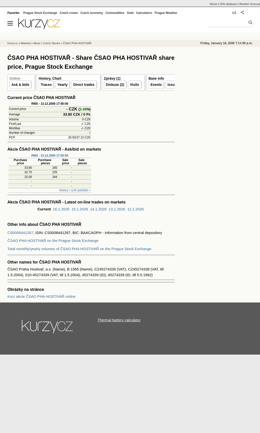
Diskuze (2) (115, 85)
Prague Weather (166, 13)
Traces (46, 85)
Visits (134, 85)
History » (65, 190)
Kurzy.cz (12, 43)
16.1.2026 (61, 209)
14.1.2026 (98, 209)
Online (14, 78)
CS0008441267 (20, 233)
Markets (25, 43)
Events (156, 85)
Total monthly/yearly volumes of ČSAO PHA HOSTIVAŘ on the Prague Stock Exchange (79, 249)
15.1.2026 (80, 209)
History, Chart (50, 78)
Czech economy (91, 13)
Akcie (36, 43)
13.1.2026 (117, 209)
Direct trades (84, 85)
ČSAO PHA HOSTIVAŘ (77, 43)
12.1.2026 (135, 209)
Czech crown (69, 13)
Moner (214, 3)
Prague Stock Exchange (40, 13)
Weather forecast (249, 3)
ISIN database (228, 3)
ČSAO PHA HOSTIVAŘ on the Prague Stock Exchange (52, 240)
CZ (234, 13)
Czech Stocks (51, 43)
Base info (156, 78)
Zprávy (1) (112, 78)
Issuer (173, 85)
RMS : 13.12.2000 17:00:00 (49, 155)
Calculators (144, 13)
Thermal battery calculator (119, 320)
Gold (130, 13)
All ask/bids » (82, 190)
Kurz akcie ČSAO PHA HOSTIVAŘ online (41, 296)
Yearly (62, 85)
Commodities (114, 13)
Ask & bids (20, 85)
